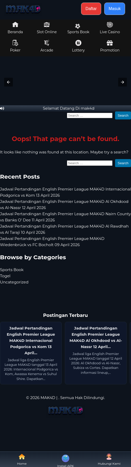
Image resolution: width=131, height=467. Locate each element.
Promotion (109, 46)
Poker (15, 46)
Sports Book (78, 28)
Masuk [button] (115, 8)
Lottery (78, 46)
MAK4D (47, 397)
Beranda (15, 27)
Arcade (46, 46)
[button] (8, 82)
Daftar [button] (91, 8)
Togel (5, 275)
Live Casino (110, 27)
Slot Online (47, 27)
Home (22, 459)
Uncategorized (14, 282)
